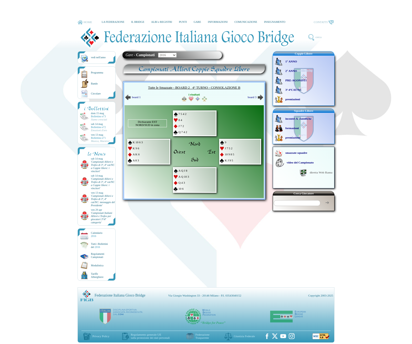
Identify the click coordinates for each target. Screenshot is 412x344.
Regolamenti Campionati (97, 255)
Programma (97, 72)
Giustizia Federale (244, 336)
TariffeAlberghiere (97, 275)
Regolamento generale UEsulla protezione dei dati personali (150, 336)
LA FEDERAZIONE (113, 21)
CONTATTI (324, 22)
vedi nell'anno (98, 57)
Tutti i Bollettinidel (99, 245)
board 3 (255, 97)
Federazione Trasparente (202, 336)
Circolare (96, 93)
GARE (197, 21)
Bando (94, 83)
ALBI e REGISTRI (161, 21)
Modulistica (97, 265)
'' (103, 166)
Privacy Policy (100, 336)
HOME (85, 22)
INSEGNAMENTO (274, 21)
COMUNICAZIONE (245, 21)
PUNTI (183, 21)
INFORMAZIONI (218, 21)
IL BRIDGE (137, 21)
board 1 (133, 97)
